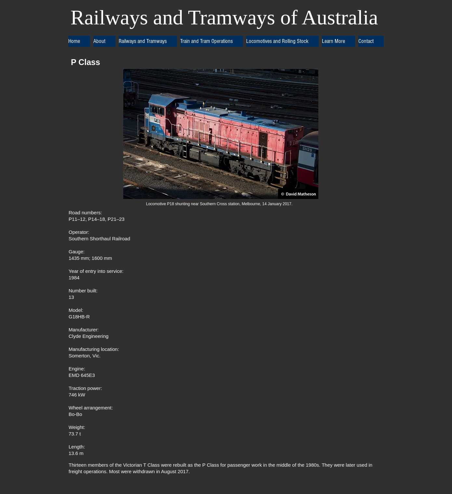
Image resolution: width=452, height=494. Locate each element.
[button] (104, 41)
